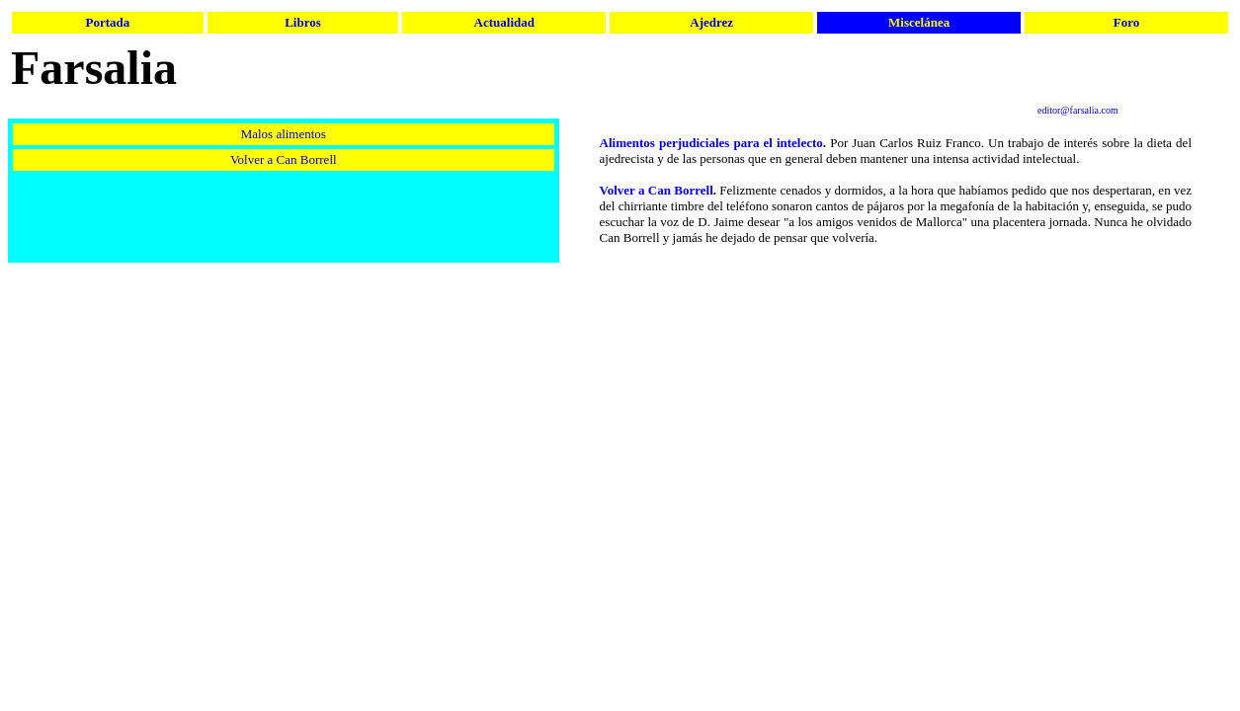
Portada (107, 22)
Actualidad (504, 22)
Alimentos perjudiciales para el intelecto (711, 142)
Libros (303, 22)
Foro (1126, 22)
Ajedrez (711, 22)
